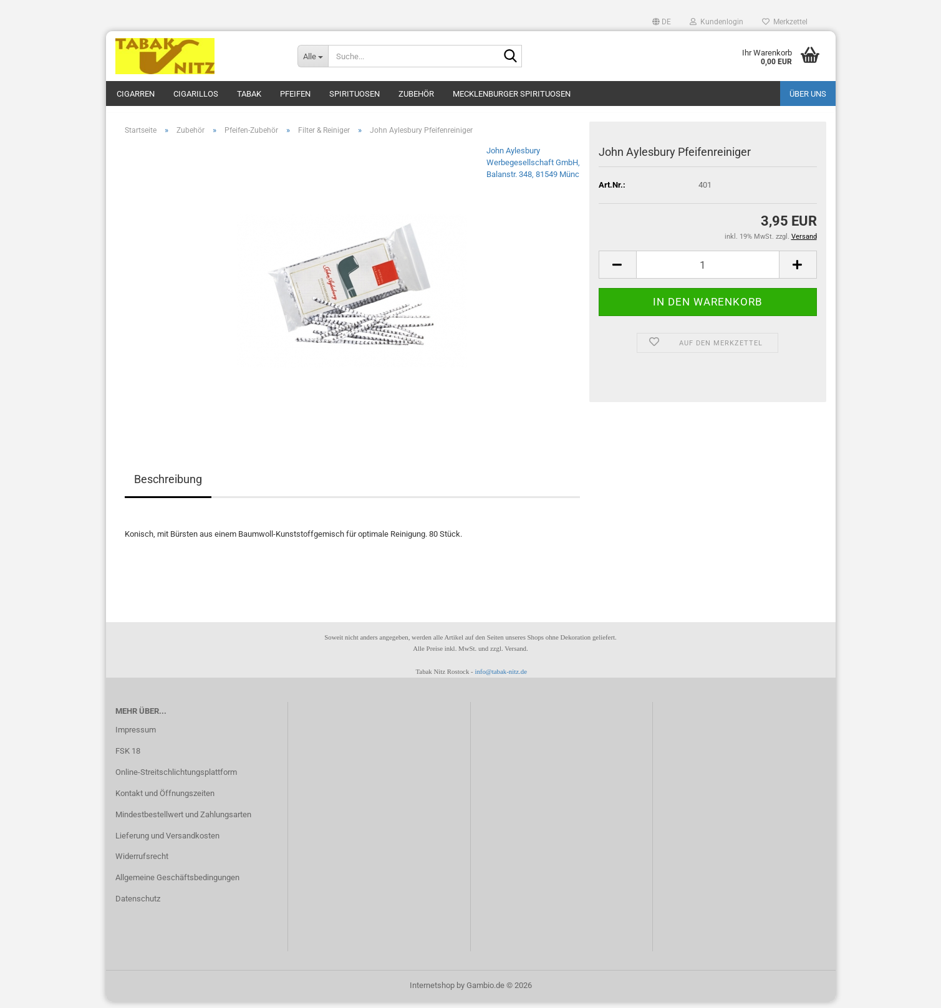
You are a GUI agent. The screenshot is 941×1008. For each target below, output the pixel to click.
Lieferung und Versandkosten (167, 842)
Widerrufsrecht (141, 863)
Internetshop (432, 991)
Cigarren (136, 93)
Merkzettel (785, 21)
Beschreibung (168, 485)
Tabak (249, 93)
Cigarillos (195, 93)
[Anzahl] (707, 271)
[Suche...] (312, 56)
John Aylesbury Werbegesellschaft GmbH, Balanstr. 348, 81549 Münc (533, 169)
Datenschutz (137, 905)
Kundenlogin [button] (716, 21)
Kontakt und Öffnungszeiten (165, 799)
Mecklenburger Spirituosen (512, 93)
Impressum (135, 736)
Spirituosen (354, 93)
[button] (661, 21)
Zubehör (416, 93)
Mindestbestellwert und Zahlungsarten (183, 820)
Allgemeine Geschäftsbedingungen (177, 883)
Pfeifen (295, 93)
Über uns (807, 93)
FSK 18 (127, 757)
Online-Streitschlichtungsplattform (176, 778)
